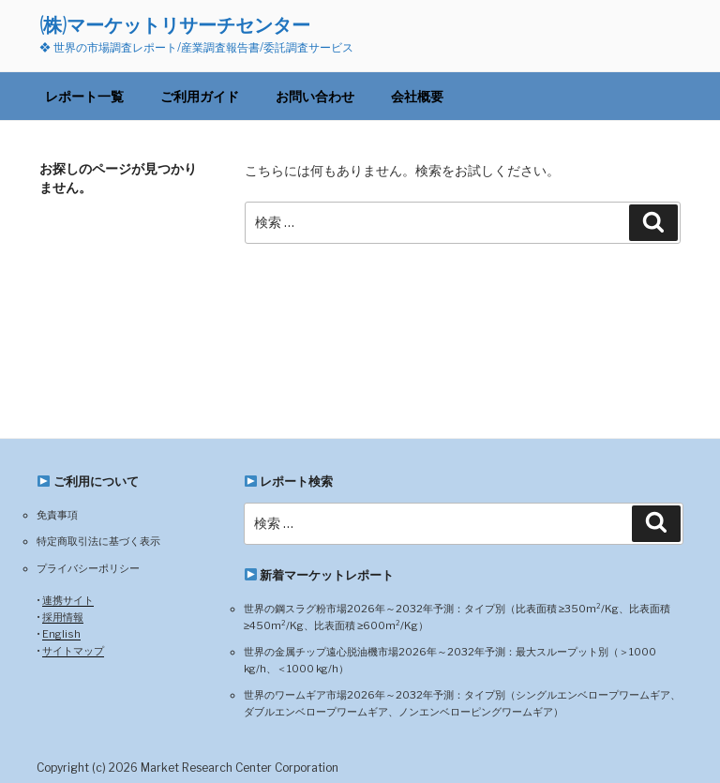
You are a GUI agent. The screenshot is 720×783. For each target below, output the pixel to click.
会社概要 (417, 96)
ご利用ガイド (199, 96)
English (61, 633)
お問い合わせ (315, 96)
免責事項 (57, 514)
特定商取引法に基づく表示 (98, 541)
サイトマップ (73, 650)
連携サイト (68, 600)
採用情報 (62, 617)
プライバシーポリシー (88, 568)
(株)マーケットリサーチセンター (174, 25)
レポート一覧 (84, 96)
